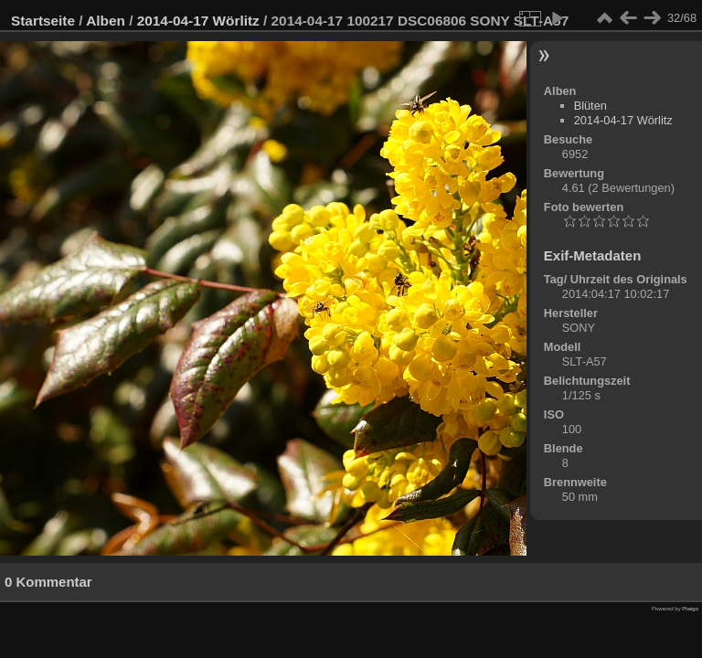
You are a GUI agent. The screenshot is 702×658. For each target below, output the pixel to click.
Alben (105, 20)
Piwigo (690, 608)
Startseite (43, 20)
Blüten (590, 105)
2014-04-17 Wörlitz (198, 20)
